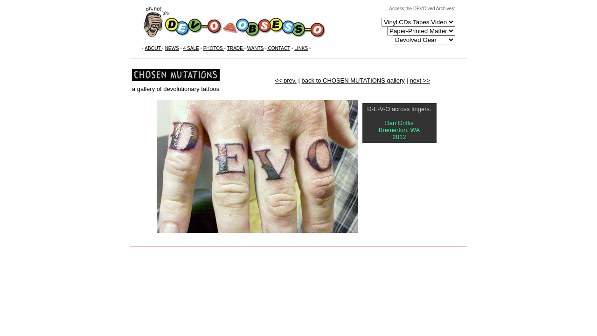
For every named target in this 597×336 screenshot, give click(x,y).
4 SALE (191, 48)
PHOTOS (213, 48)
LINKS (301, 48)
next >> (420, 80)
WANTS (255, 48)
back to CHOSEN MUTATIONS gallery (353, 80)
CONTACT (278, 48)
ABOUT (153, 48)
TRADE (235, 48)
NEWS (172, 48)
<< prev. (286, 80)
